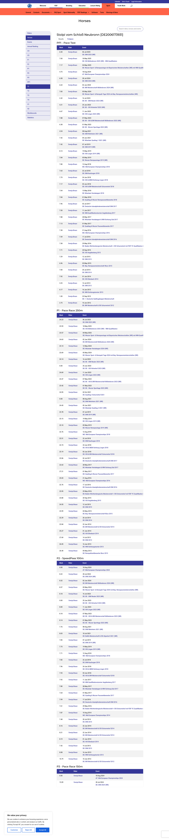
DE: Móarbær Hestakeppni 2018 (93, 193)
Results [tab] (61, 39)
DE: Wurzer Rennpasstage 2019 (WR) (95, 160)
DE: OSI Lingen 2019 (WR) (91, 154)
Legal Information (136, 1)
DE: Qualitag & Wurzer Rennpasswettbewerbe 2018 (99, 200)
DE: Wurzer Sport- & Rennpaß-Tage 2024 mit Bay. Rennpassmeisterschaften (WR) (110, 94)
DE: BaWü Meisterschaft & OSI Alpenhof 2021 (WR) (100, 636)
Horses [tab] (29, 37)
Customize (14, 830)
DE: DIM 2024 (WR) (88, 81)
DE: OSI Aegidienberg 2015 (91, 252)
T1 (28, 86)
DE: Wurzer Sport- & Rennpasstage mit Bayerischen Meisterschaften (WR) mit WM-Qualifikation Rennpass (118, 68)
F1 (28, 60)
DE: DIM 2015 (87, 259)
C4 (28, 51)
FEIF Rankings (82, 12)
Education (82, 6)
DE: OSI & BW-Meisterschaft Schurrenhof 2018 (98, 186)
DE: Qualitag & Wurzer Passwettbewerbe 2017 (98, 226)
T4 (28, 100)
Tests (102, 12)
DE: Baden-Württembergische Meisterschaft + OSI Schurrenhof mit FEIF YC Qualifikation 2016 (114, 246)
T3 (28, 95)
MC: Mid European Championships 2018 (96, 167)
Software (95, 12)
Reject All (28, 830)
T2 (28, 91)
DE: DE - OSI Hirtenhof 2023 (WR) (93, 107)
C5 (28, 55)
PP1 (28, 82)
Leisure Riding (95, 6)
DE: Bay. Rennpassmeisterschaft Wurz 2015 (97, 266)
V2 (28, 109)
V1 (28, 104)
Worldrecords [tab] (32, 113)
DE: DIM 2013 (87, 285)
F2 (28, 64)
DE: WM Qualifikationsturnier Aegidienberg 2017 (98, 213)
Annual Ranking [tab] (32, 46)
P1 (28, 69)
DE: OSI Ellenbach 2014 (90, 279)
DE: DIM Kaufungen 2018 (90, 173)
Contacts (36, 12)
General (28, 12)
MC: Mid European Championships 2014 (96, 715)
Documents (46, 12)
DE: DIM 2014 (87, 272)
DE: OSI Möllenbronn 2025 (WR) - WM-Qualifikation (99, 61)
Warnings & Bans (112, 12)
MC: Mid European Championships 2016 (96, 233)
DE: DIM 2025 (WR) (88, 54)
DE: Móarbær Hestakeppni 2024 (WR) (95, 348)
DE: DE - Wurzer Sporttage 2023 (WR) (95, 127)
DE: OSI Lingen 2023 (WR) (91, 114)
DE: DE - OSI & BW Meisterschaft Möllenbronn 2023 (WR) (101, 121)
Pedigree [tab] (70, 39)
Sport (108, 6)
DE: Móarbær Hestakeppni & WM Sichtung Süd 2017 (100, 219)
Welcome (43, 6)
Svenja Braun (72, 52)
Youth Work (121, 6)
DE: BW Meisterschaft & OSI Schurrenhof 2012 (98, 305)
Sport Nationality (69, 12)
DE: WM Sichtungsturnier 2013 (92, 292)
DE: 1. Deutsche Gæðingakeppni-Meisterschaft (98, 299)
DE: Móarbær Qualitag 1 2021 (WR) (94, 140)
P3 (28, 77)
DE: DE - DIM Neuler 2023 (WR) (92, 101)
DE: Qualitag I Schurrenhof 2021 (93, 395)
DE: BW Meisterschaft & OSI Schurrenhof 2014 (98, 527)
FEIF (55, 6)
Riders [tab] (29, 33)
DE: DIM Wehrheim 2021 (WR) (92, 134)
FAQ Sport (57, 12)
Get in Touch (125, 1)
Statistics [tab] (30, 117)
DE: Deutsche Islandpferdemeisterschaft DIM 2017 (99, 206)
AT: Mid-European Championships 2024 (95, 74)
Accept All (42, 830)
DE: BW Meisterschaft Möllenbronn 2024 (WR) (98, 87)
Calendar (117, 1)
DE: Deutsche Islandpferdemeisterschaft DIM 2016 (99, 239)
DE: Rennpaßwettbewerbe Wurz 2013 (95, 553)
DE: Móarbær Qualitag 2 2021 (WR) (95, 408)
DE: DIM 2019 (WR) (88, 147)
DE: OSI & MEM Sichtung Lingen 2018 (95, 180)
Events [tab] (29, 42)
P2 (28, 73)
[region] (28, 823)
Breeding (69, 6)
